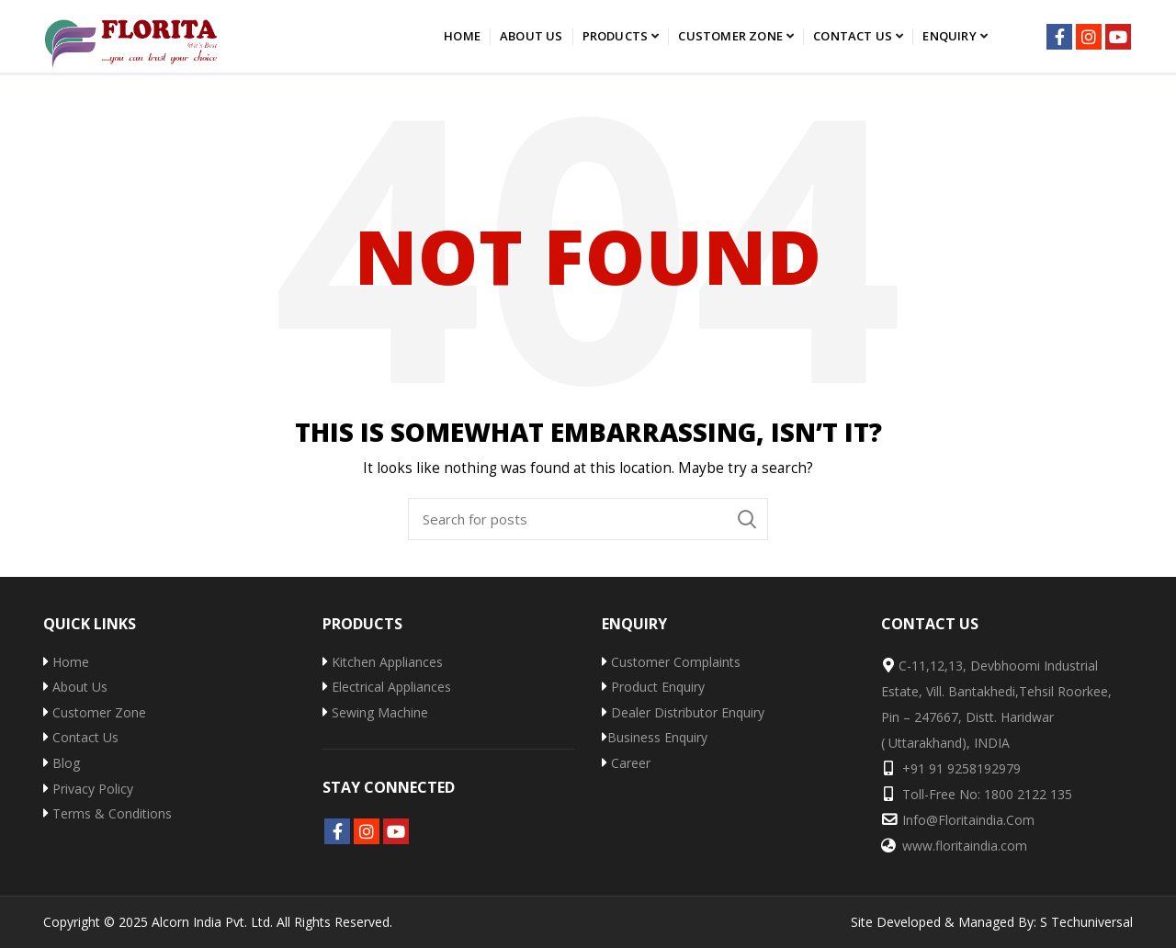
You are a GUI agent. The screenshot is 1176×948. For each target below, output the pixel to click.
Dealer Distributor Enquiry (683, 712)
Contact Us (81, 737)
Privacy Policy (88, 788)
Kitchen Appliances (382, 662)
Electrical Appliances (386, 686)
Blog (61, 763)
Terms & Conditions (107, 813)
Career (626, 763)
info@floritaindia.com (968, 820)
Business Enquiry (654, 737)
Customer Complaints (671, 662)
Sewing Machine (375, 712)
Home (66, 662)
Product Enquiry (653, 686)
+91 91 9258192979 (961, 768)
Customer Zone (94, 712)
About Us (75, 686)
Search (747, 519)
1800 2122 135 (1028, 794)
